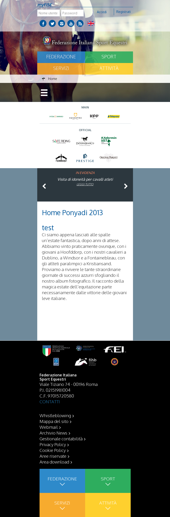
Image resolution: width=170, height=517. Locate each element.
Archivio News (53, 432)
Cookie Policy (53, 450)
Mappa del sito (54, 421)
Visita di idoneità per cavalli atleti (85, 179)
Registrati (123, 12)
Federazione (61, 57)
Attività (108, 68)
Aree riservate (53, 456)
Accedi (102, 12)
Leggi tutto (85, 184)
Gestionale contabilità (61, 438)
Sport (109, 57)
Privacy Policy (53, 444)
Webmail (49, 427)
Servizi (61, 68)
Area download (54, 461)
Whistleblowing (55, 415)
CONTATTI (50, 401)
